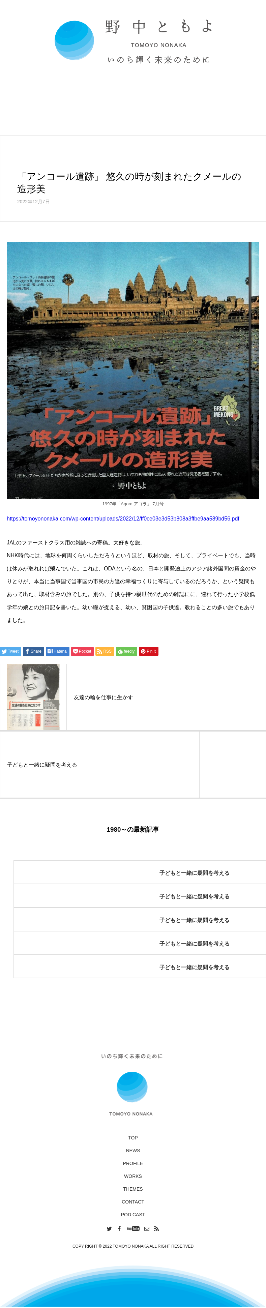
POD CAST (133, 1214)
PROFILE (133, 1163)
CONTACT (133, 1202)
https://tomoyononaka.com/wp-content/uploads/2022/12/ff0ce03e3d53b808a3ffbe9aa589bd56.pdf (123, 519)
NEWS (133, 1150)
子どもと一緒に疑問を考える (194, 873)
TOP (133, 1137)
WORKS (133, 1176)
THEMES (133, 1189)
